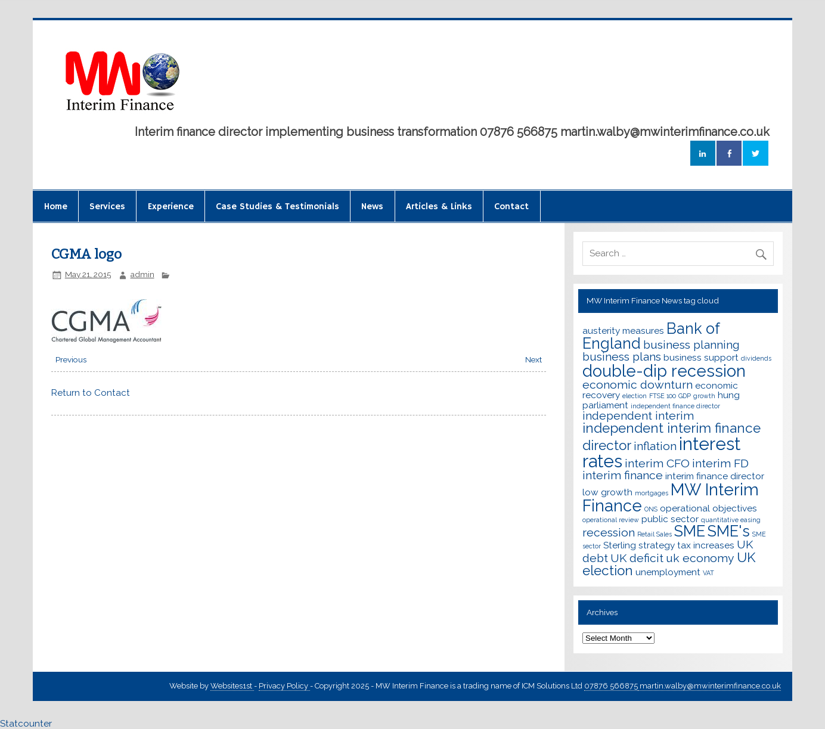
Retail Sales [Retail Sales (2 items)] (654, 534)
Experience (171, 206)
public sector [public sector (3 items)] (670, 519)
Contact (511, 206)
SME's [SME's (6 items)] (729, 531)
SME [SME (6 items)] (689, 531)
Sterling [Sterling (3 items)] (619, 545)
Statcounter (26, 723)
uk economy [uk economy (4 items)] (700, 558)
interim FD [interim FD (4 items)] (720, 463)
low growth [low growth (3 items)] (607, 492)
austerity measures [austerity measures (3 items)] (623, 330)
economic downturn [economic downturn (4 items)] (637, 385)
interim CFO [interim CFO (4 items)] (657, 463)
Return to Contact (90, 392)
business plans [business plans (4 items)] (621, 357)
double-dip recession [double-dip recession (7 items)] (664, 370)
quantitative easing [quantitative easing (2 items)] (731, 519)
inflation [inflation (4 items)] (655, 446)
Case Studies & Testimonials (277, 206)
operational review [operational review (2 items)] (610, 519)
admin (142, 274)
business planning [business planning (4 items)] (691, 345)
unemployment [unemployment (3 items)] (667, 572)
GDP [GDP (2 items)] (684, 395)
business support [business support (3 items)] (701, 357)
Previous (70, 359)
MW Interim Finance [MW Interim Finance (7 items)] (670, 497)
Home (55, 206)
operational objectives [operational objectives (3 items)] (708, 508)
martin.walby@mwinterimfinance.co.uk (709, 685)
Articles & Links (439, 206)
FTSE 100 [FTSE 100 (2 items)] (662, 395)
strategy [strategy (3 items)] (656, 545)
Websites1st (232, 685)
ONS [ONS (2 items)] (650, 509)
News (372, 206)
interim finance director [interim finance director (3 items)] (714, 476)
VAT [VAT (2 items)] (708, 572)
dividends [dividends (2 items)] (756, 358)
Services (107, 206)
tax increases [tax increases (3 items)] (705, 545)
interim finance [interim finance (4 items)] (622, 475)
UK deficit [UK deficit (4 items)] (636, 558)
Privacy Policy (284, 685)
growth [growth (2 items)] (704, 395)
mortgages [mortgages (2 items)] (651, 493)
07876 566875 (611, 685)
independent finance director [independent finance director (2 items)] (675, 406)
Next (533, 359)
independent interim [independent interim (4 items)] (638, 416)
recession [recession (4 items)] (608, 532)
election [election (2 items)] (634, 395)
